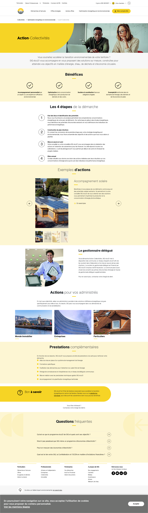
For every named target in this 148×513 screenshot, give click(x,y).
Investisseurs (92, 477)
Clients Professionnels (32, 3)
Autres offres (70, 11)
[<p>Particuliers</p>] (112, 322)
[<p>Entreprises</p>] (73, 322)
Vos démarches (68, 470)
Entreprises (44, 472)
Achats (90, 479)
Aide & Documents (69, 475)
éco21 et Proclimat (69, 472)
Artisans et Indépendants (48, 470)
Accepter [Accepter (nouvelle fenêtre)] (136, 504)
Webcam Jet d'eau (93, 481)
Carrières (64, 3)
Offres (19, 472)
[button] (118, 203)
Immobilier (44, 477)
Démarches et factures (38, 11)
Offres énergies (56, 11)
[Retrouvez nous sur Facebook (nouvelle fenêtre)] (113, 473)
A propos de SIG (55, 3)
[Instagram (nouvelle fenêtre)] (125, 473)
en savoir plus (57, 490)
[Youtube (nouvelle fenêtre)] (117, 473)
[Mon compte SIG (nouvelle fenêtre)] (121, 11)
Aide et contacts (22, 477)
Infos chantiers (120, 3)
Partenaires (46, 3)
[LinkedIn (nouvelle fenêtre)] (121, 473)
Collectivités (21, 20)
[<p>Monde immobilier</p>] (33, 322)
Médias (90, 475)
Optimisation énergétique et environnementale (94, 11)
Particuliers (20, 3)
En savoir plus (81, 203)
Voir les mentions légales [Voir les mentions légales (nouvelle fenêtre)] (17, 506)
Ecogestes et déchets (23, 475)
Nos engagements (93, 470)
